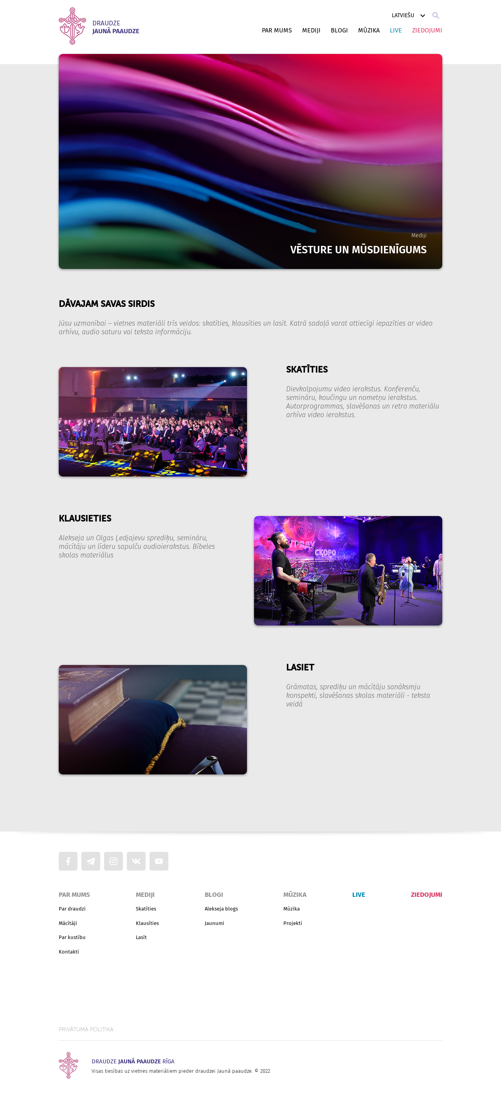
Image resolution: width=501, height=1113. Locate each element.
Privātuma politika (86, 1029)
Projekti (292, 923)
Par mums (277, 30)
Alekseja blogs (221, 909)
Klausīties (147, 923)
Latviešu (409, 15)
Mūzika (369, 30)
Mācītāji (68, 923)
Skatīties (146, 909)
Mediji (311, 30)
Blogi (339, 30)
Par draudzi (72, 909)
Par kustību (72, 937)
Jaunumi (214, 923)
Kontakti (69, 952)
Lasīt (141, 937)
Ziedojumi (427, 30)
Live (396, 30)
